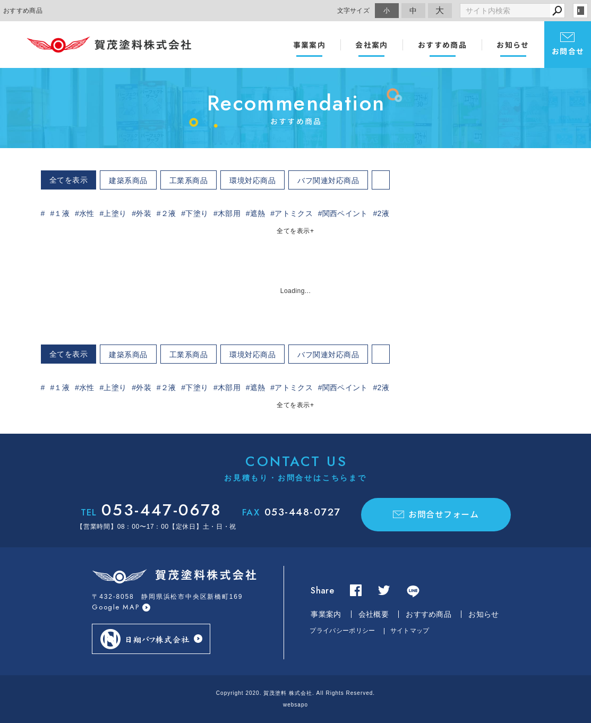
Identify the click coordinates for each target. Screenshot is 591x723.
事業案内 (309, 45)
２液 (168, 213)
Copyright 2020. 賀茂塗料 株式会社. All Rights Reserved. (295, 693)
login (580, 10)
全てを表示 (68, 180)
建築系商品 (128, 180)
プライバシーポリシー (342, 630)
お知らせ (512, 45)
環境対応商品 (252, 180)
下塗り (196, 213)
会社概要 (373, 614)
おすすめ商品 (442, 45)
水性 (87, 213)
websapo (295, 705)
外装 (143, 213)
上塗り (115, 213)
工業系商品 (188, 180)
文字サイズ (353, 10)
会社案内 (371, 45)
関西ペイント (345, 213)
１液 (62, 213)
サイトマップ (410, 630)
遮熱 (257, 213)
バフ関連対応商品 (328, 180)
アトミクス (294, 213)
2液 (383, 213)
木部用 (229, 213)
